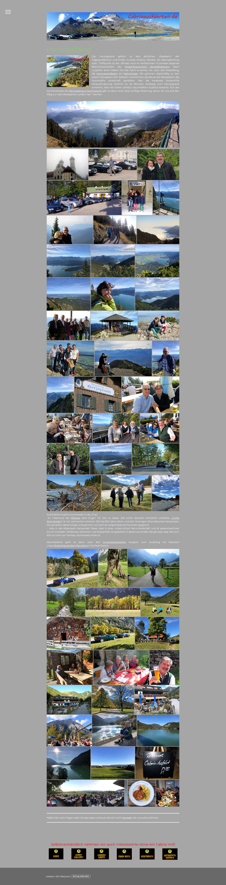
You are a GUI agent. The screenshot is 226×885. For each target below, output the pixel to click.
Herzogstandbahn (107, 73)
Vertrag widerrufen (81, 876)
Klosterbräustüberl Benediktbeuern (147, 66)
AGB (57, 876)
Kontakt (127, 817)
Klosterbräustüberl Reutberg (70, 545)
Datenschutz (65, 876)
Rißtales (75, 518)
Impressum (50, 876)
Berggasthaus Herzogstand (85, 91)
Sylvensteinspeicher (114, 542)
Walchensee (131, 73)
